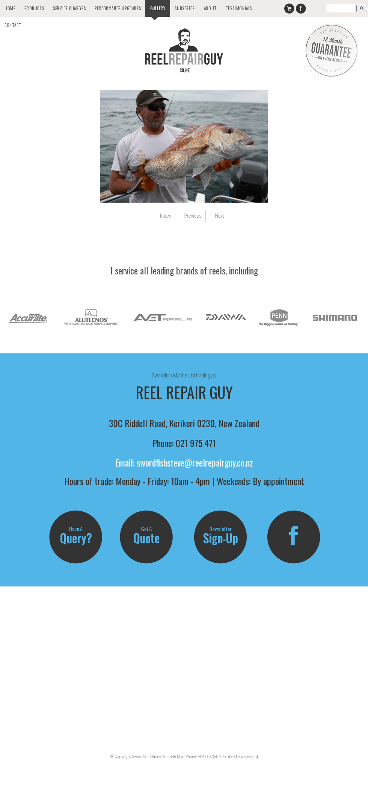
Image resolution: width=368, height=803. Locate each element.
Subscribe (185, 8)
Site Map (177, 756)
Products (34, 8)
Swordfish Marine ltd (149, 756)
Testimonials (239, 8)
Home (10, 8)
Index (165, 216)
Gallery (157, 8)
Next (219, 216)
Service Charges (69, 8)
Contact (13, 25)
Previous (192, 216)
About (210, 8)
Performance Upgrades (118, 8)
